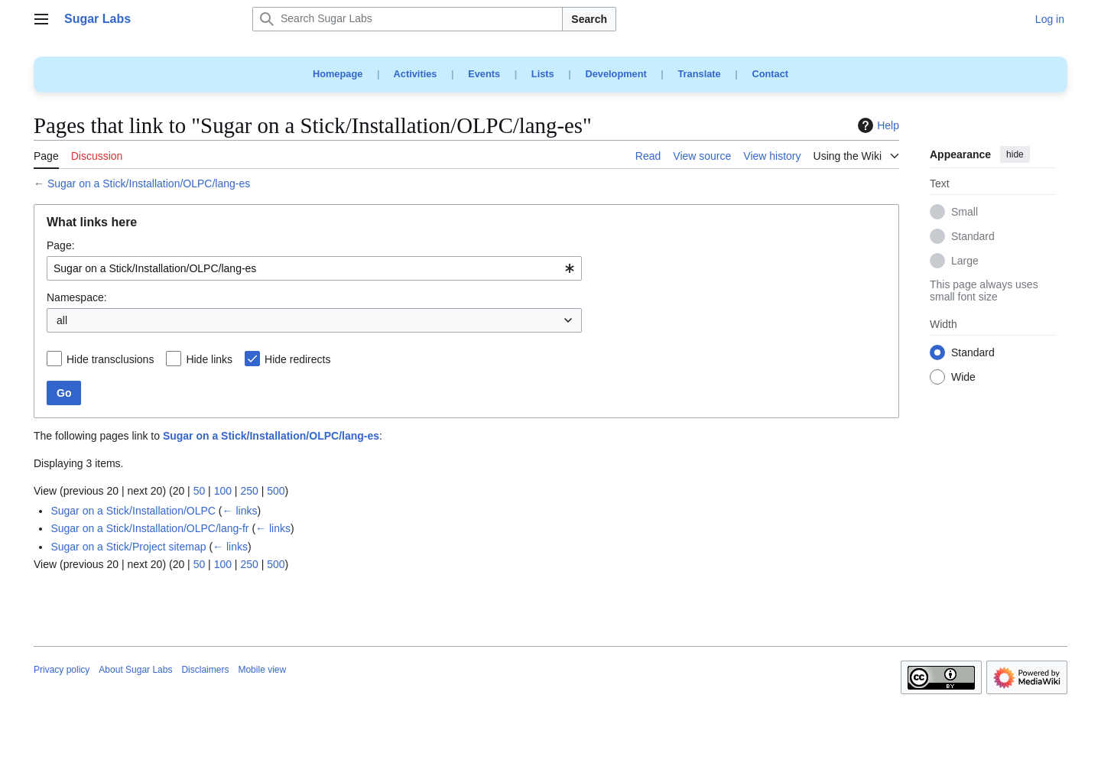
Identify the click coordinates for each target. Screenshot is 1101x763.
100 (223, 491)
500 (275, 491)
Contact (770, 74)
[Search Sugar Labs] (407, 19)
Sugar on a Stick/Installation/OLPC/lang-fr (149, 528)
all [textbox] (62, 320)
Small (964, 212)
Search (589, 19)
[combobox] (314, 268)
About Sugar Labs (135, 669)
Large (965, 261)
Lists (542, 74)
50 (199, 491)
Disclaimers (205, 669)
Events (484, 74)
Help (876, 125)
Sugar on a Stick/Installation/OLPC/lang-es (148, 183)
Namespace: (77, 297)
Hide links (209, 359)
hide (1015, 154)
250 (249, 491)
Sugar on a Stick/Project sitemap (128, 547)
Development (615, 74)
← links (240, 511)
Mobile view (262, 669)
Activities (415, 74)
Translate (699, 74)
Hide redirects (297, 359)
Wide (963, 378)
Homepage (337, 74)
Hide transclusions (110, 359)
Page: (61, 245)
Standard (973, 237)
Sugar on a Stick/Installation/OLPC (133, 511)
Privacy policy (61, 669)
